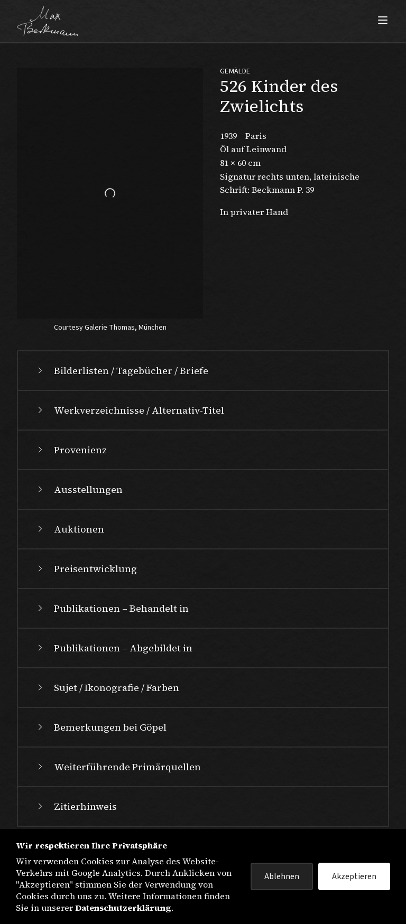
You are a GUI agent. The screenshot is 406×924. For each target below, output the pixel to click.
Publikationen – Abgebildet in (113, 648)
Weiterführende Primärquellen (118, 766)
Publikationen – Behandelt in (112, 608)
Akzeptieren (354, 876)
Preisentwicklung (86, 568)
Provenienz (71, 449)
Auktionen (69, 529)
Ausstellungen (79, 489)
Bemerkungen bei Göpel (101, 727)
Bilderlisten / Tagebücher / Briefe (121, 370)
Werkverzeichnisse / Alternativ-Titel (129, 410)
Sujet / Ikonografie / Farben (107, 687)
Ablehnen (281, 876)
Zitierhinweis (76, 806)
